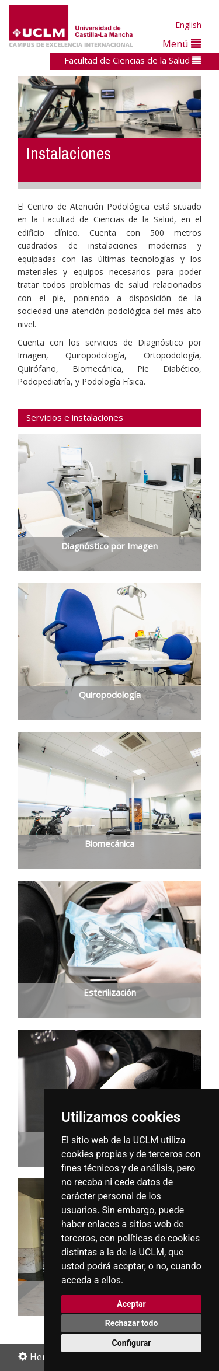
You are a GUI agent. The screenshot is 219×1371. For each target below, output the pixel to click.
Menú (181, 43)
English (188, 24)
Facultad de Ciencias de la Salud (132, 60)
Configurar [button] (131, 1343)
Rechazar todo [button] (131, 1323)
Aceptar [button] (131, 1304)
